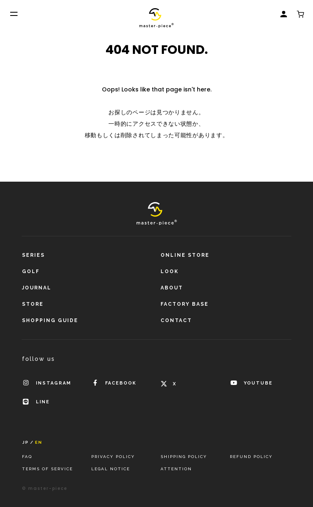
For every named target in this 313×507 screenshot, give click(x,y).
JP (25, 442)
